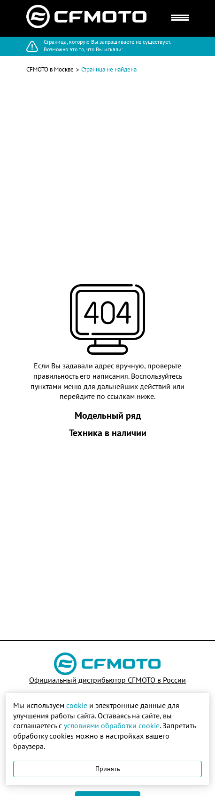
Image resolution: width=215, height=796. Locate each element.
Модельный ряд (108, 415)
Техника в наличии (107, 433)
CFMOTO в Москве (50, 69)
